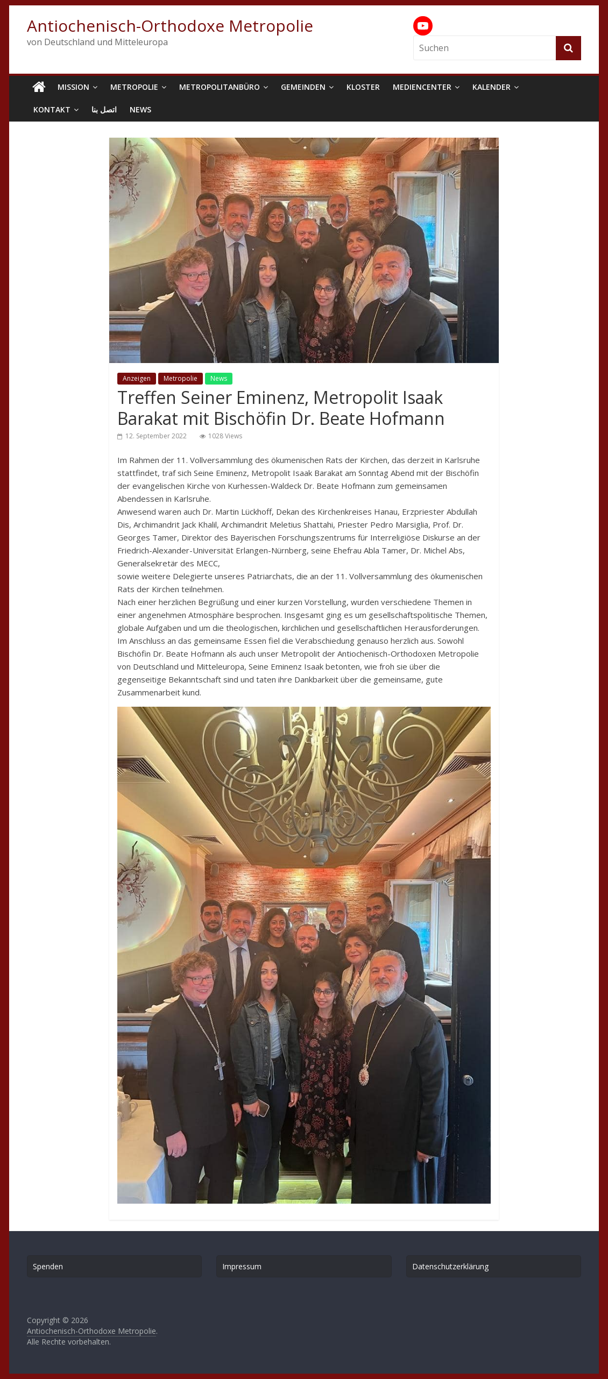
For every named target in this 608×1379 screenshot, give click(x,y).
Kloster (363, 87)
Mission (73, 87)
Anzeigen (137, 378)
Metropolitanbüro (219, 87)
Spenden (48, 1266)
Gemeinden (303, 87)
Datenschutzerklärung (450, 1266)
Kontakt (51, 109)
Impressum (241, 1266)
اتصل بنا (104, 109)
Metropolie (134, 87)
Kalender (491, 87)
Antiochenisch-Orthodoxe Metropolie (170, 26)
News (140, 109)
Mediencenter (422, 87)
